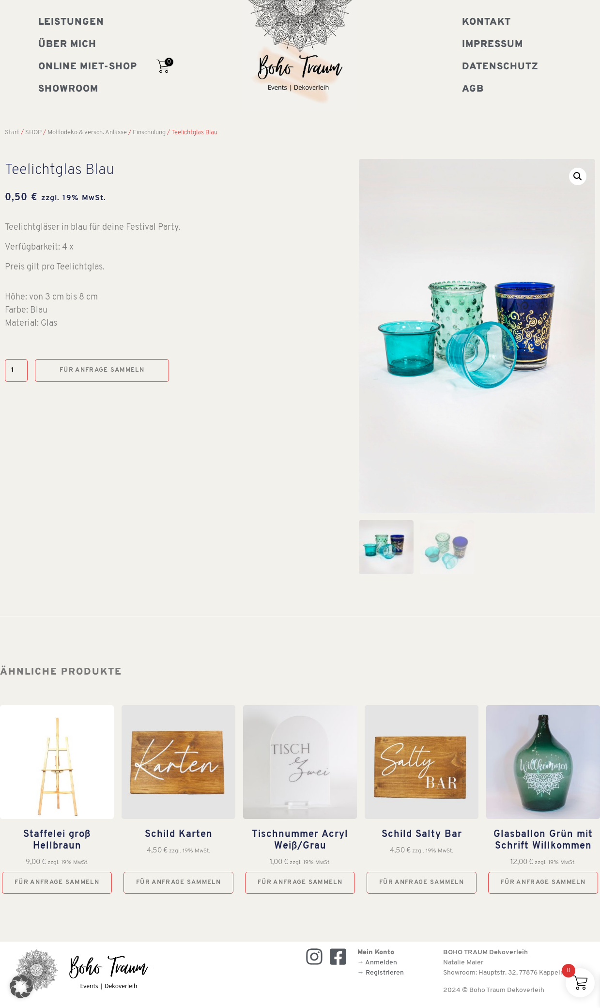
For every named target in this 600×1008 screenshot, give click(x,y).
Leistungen (71, 22)
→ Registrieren (380, 972)
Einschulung (149, 132)
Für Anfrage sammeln (102, 370)
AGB (473, 89)
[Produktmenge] (16, 370)
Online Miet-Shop (87, 67)
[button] (577, 176)
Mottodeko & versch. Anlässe (87, 132)
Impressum (492, 44)
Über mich (67, 44)
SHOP (33, 132)
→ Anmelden (377, 962)
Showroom (68, 89)
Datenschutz (500, 67)
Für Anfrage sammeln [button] (57, 882)
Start (12, 132)
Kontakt (486, 22)
